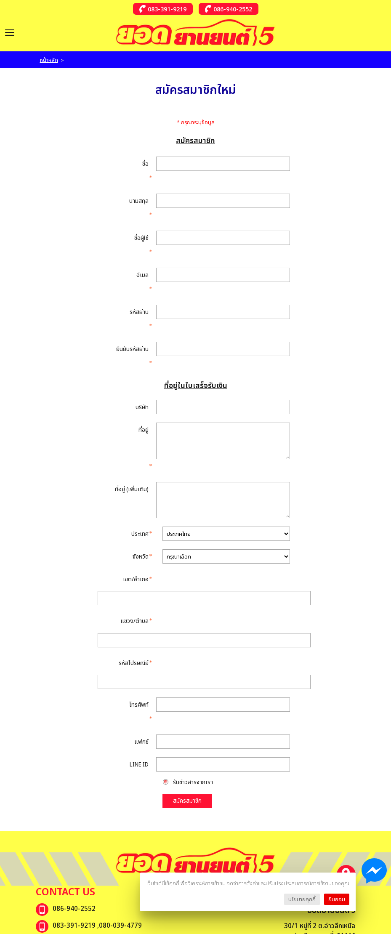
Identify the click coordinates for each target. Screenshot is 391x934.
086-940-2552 (232, 9)
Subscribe (333, 847)
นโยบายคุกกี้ (302, 899)
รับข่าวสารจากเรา (194, 588)
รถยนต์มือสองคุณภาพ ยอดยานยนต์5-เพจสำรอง (118, 764)
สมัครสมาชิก (187, 606)
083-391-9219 (167, 9)
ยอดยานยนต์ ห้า (74, 748)
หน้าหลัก (49, 60)
